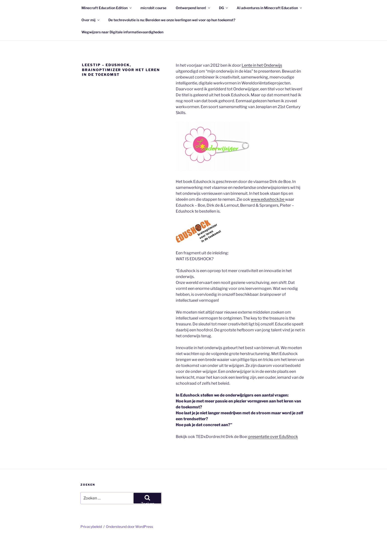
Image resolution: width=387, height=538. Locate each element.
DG (224, 8)
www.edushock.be (268, 199)
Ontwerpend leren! (193, 8)
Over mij (90, 20)
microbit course (153, 8)
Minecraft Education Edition (106, 8)
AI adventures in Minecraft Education (270, 8)
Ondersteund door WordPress (129, 526)
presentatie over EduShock (273, 436)
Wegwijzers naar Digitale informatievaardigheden (122, 32)
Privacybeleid (91, 526)
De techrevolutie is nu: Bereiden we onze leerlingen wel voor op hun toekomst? (171, 20)
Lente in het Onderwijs (262, 65)
